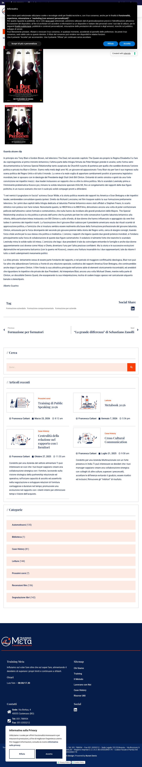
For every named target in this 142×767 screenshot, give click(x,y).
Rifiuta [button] (111, 44)
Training (78, 673)
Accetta (49, 754)
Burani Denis (91, 756)
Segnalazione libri (21, 597)
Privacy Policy (64, 762)
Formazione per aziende (65, 308)
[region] (36, 743)
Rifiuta (22, 754)
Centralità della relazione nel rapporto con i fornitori (48, 441)
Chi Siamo (79, 668)
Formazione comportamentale (40, 308)
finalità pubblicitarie (23, 26)
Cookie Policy (79, 762)
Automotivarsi (19, 525)
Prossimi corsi (44, 398)
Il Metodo (78, 679)
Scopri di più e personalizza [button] (24, 44)
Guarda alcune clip (12, 151)
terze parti (49, 21)
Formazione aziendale (16, 308)
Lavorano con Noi (82, 684)
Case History (43, 431)
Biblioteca (17, 537)
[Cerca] (131, 367)
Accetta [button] (127, 44)
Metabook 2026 (115, 405)
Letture (108, 400)
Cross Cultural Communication (116, 440)
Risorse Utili (80, 695)
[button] (133, 308)
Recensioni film (19, 585)
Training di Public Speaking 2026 (50, 405)
